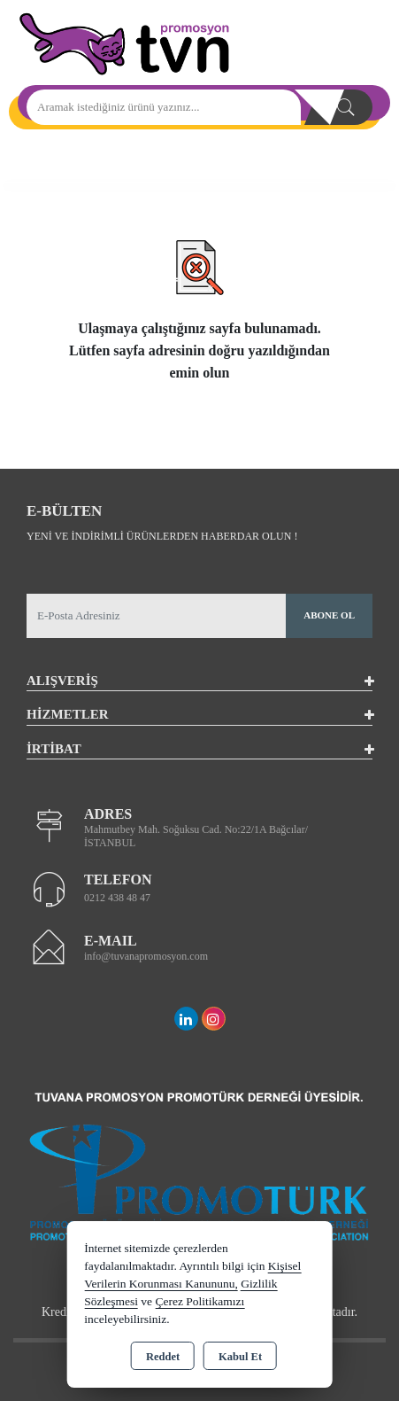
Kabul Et (240, 1356)
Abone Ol (329, 615)
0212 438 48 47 (117, 897)
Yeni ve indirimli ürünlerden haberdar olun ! (162, 536)
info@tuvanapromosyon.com (146, 956)
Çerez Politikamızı (199, 1301)
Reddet (163, 1356)
